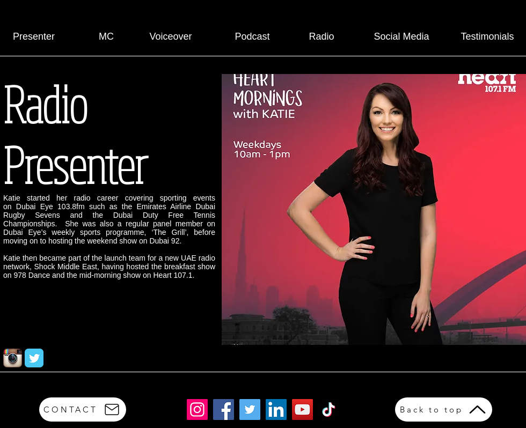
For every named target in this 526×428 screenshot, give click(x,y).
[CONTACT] (82, 409)
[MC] (106, 37)
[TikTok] (328, 409)
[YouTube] (302, 409)
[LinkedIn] (276, 409)
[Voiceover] (171, 37)
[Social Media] (401, 37)
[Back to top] (443, 409)
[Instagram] (197, 409)
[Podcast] (252, 37)
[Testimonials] (487, 37)
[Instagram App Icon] (12, 358)
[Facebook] (223, 409)
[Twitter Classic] (34, 358)
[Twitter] (249, 409)
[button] (374, 209)
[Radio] (321, 37)
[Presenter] (34, 37)
